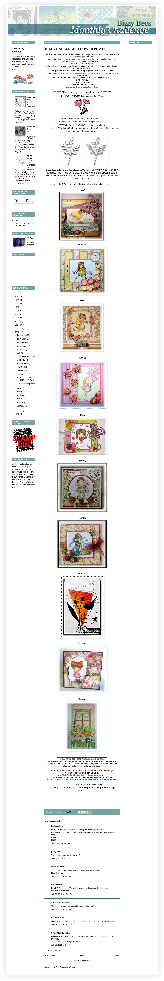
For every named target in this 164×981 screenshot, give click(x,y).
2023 (17, 293)
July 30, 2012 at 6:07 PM (61, 945)
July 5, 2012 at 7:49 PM (60, 843)
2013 (17, 329)
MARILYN (82, 244)
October (20, 342)
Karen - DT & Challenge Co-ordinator (24, 225)
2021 (17, 300)
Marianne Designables (26, 384)
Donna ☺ (67, 891)
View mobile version (82, 960)
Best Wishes (22, 374)
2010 (17, 414)
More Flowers (22, 360)
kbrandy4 (55, 867)
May (19, 392)
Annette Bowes (58, 902)
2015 (17, 321)
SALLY (82, 699)
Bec (31, 238)
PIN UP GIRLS (23, 367)
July (19, 353)
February (21, 402)
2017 (17, 314)
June (19, 388)
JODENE (82, 643)
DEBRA (82, 574)
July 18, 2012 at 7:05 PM (61, 909)
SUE (82, 300)
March (20, 399)
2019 (17, 307)
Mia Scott (55, 918)
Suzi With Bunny (23, 364)
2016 (17, 318)
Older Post (114, 956)
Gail (16, 220)
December (21, 335)
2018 (17, 311)
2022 (17, 296)
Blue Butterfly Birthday (26, 356)
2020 (17, 304)
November (21, 339)
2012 (17, 332)
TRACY (81, 190)
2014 (17, 325)
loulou (54, 826)
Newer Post (50, 956)
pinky (53, 852)
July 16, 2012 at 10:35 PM (61, 894)
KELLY (82, 415)
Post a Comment (55, 950)
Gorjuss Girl (22, 371)
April (19, 395)
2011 (17, 410)
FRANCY (82, 358)
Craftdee (55, 885)
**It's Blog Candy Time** (31, 129)
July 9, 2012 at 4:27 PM (60, 859)
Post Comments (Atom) (65, 967)
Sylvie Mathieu (57, 933)
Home (82, 956)
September (22, 346)
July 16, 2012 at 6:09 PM (61, 876)
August (20, 350)
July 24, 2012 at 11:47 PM (61, 925)
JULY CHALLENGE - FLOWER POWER (75, 49)
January (20, 406)
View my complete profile (30, 245)
